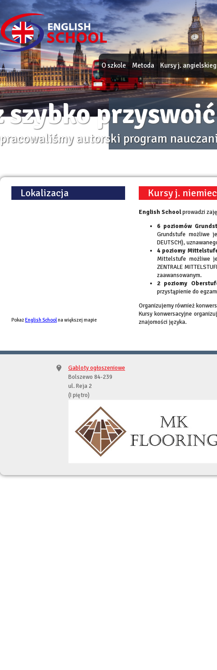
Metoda (143, 65)
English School (41, 320)
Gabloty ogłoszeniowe (96, 368)
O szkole (113, 65)
